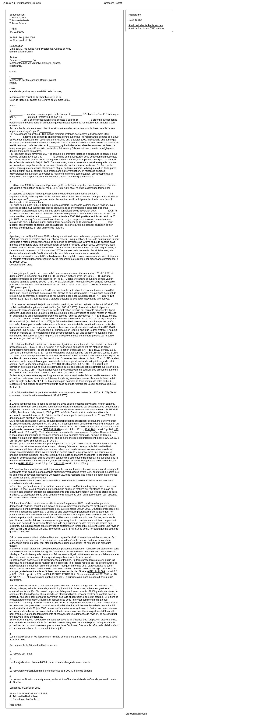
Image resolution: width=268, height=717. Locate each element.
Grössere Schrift (113, 3)
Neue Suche (135, 20)
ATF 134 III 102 (100, 315)
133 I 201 (90, 429)
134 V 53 (20, 352)
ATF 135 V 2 (26, 463)
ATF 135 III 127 (91, 349)
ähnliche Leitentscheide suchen (146, 25)
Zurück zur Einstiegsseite (17, 3)
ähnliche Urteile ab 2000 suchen (146, 28)
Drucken (36, 3)
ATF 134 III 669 (96, 571)
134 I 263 (59, 463)
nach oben (141, 713)
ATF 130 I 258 (26, 440)
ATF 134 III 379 (52, 429)
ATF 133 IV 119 (105, 295)
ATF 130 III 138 (60, 364)
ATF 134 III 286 (18, 528)
